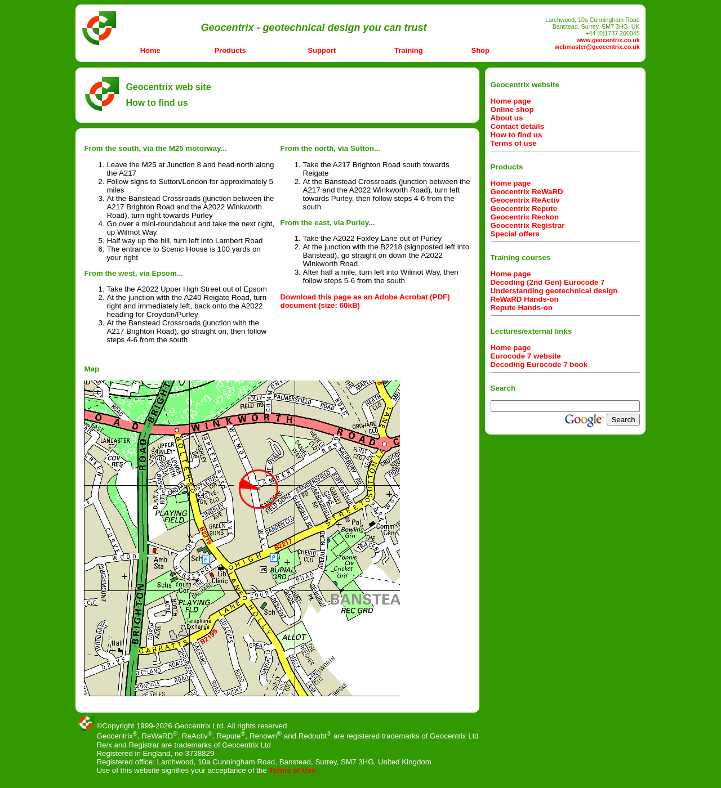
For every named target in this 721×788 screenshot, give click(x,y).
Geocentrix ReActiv (525, 200)
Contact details (518, 126)
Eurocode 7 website (526, 356)
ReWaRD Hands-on (525, 299)
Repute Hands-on (522, 307)
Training (408, 50)
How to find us (516, 135)
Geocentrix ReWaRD (527, 191)
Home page (511, 101)
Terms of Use (292, 770)
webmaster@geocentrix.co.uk (597, 46)
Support (322, 50)
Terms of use (514, 143)
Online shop (512, 109)
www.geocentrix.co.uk (607, 40)
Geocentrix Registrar (528, 225)
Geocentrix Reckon (525, 217)
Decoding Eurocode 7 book (539, 364)
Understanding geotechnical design (554, 290)
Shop (480, 50)
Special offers (515, 234)
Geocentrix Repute (524, 208)
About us (507, 118)
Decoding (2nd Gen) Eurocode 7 (548, 282)
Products (230, 50)
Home (150, 50)
